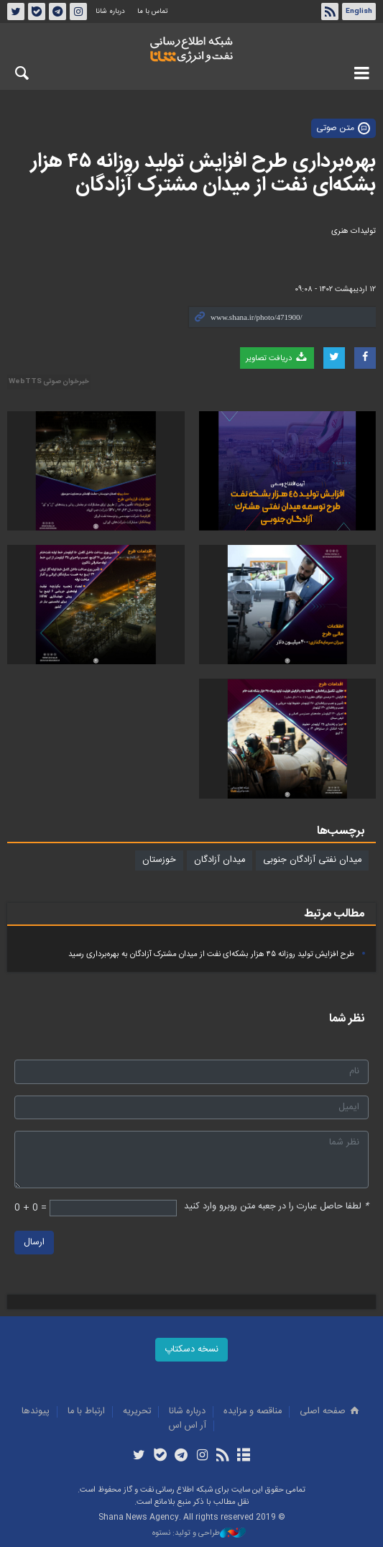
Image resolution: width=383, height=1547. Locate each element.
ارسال (34, 1242)
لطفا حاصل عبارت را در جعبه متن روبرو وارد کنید (276, 1206)
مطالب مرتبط (334, 914)
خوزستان (159, 860)
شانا (191, 49)
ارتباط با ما (86, 1411)
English (359, 11)
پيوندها (36, 1411)
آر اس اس (187, 1425)
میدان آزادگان (219, 860)
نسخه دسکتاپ (191, 1349)
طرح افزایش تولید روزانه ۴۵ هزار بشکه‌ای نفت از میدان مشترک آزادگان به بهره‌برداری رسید (211, 954)
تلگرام (57, 11)
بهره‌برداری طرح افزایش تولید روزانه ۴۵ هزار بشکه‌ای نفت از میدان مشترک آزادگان (203, 174)
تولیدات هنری (353, 231)
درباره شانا (110, 11)
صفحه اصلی (330, 1411)
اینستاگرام (78, 11)
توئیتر (16, 11)
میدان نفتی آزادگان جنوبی (312, 860)
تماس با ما (152, 11)
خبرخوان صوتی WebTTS (49, 381)
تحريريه (137, 1411)
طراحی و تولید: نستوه (199, 1534)
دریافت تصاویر (277, 358)
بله (36, 11)
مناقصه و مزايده (252, 1411)
